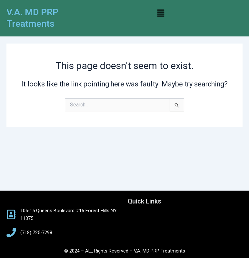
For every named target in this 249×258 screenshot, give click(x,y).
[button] (160, 13)
